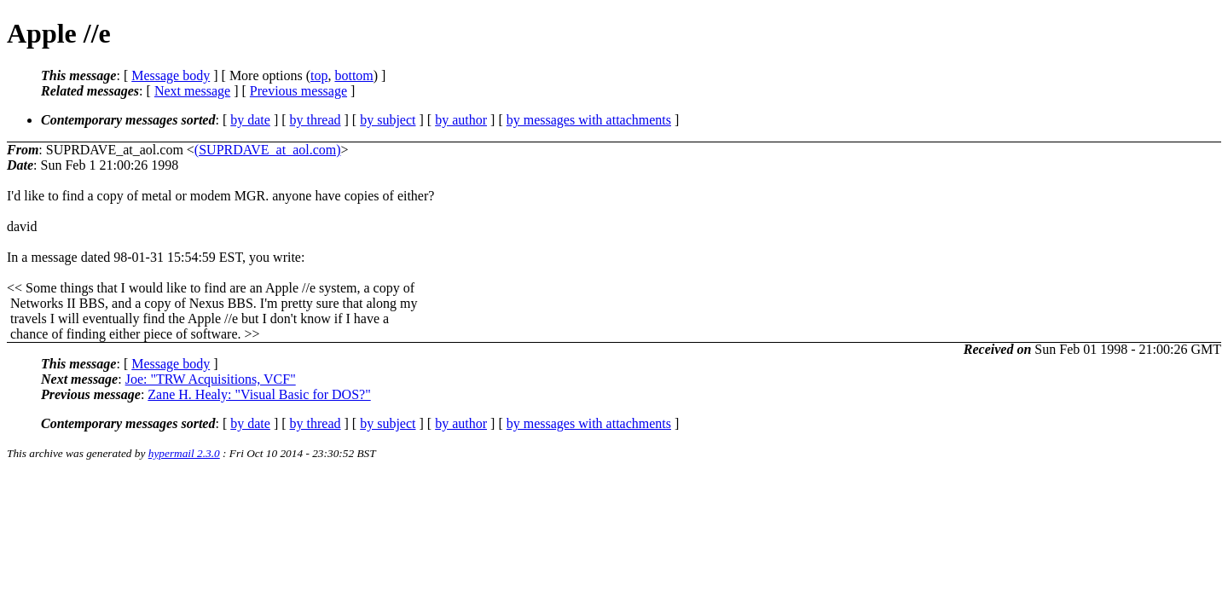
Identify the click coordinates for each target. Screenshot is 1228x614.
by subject (387, 120)
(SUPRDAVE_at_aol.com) (267, 149)
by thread (315, 120)
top (318, 75)
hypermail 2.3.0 (184, 453)
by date (250, 120)
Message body (170, 75)
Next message (192, 91)
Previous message (298, 91)
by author (461, 120)
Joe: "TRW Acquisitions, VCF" (210, 379)
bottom (353, 75)
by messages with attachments (589, 120)
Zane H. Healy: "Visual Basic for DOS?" (259, 394)
